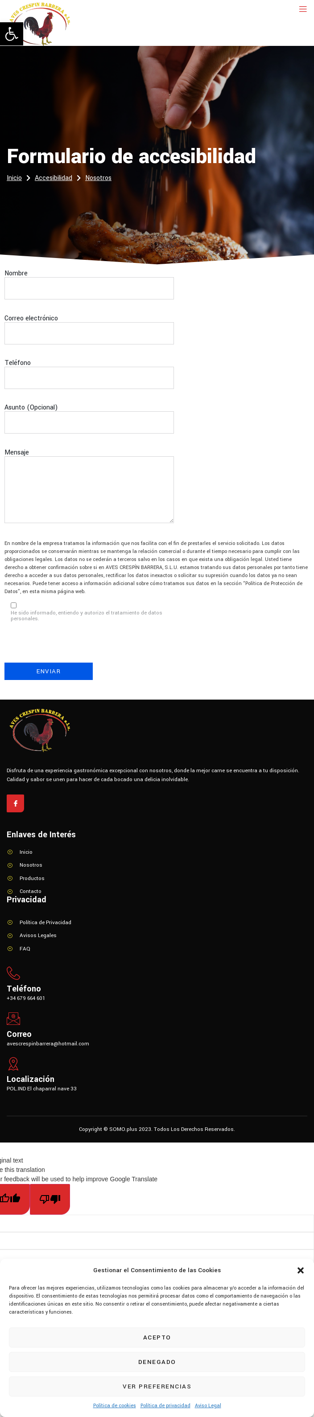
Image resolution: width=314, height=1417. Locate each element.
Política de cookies (114, 1405)
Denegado (157, 1362)
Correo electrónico (89, 334)
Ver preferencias (157, 1386)
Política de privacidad (165, 1405)
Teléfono (89, 379)
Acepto (157, 1337)
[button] (11, 33)
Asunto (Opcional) (89, 423)
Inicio (18, 178)
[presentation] (72, 645)
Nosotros (98, 178)
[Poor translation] (50, 1199)
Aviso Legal (208, 1405)
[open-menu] (301, 9)
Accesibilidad (58, 178)
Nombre (89, 289)
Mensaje (89, 491)
